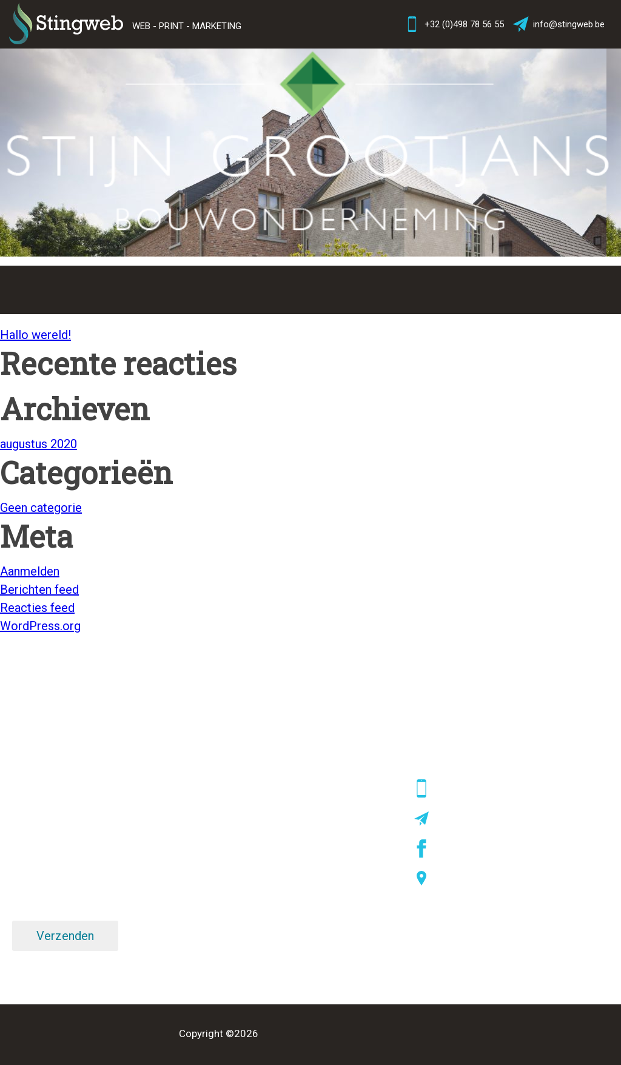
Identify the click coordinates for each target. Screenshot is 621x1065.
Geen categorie (41, 507)
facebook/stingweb (477, 848)
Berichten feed (39, 589)
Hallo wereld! (35, 335)
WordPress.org (40, 626)
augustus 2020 (38, 444)
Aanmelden (29, 571)
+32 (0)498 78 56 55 (453, 24)
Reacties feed (37, 607)
